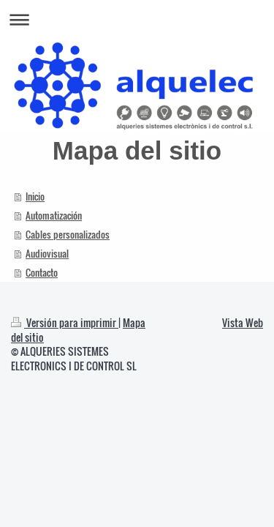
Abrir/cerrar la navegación (137, 19)
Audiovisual (47, 253)
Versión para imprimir (64, 322)
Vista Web (242, 322)
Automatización (54, 215)
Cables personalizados (68, 234)
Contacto (42, 272)
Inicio (35, 196)
